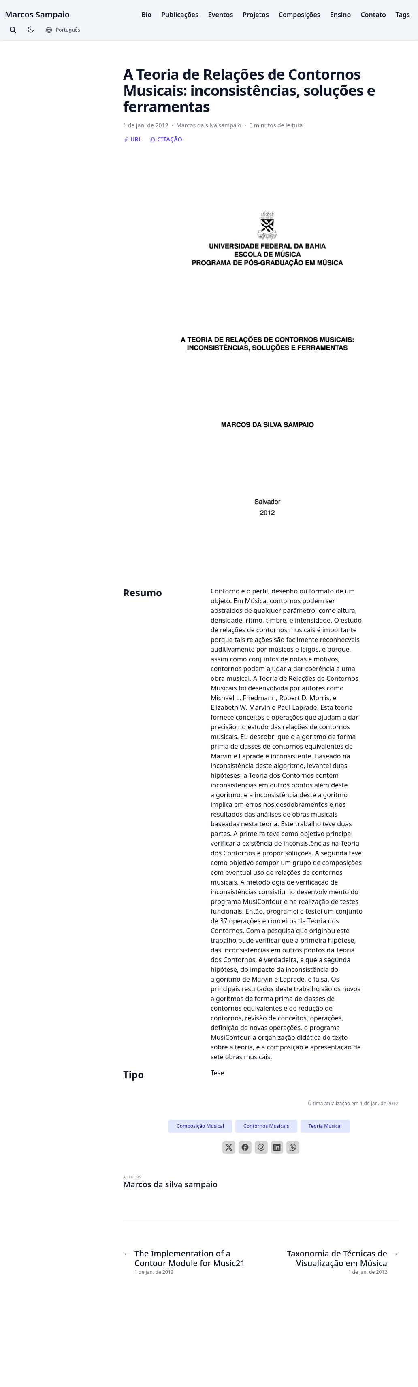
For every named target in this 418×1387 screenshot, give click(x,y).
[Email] (261, 1147)
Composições (299, 14)
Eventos (220, 14)
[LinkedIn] (277, 1147)
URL (132, 139)
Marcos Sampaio (37, 14)
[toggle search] (13, 30)
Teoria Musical (325, 1126)
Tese (217, 1072)
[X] (228, 1147)
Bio (146, 14)
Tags (403, 14)
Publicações (179, 14)
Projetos (256, 14)
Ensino (340, 14)
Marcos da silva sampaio (170, 1184)
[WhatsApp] (292, 1147)
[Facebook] (245, 1147)
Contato (373, 14)
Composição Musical (200, 1126)
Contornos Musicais (266, 1126)
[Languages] (62, 30)
